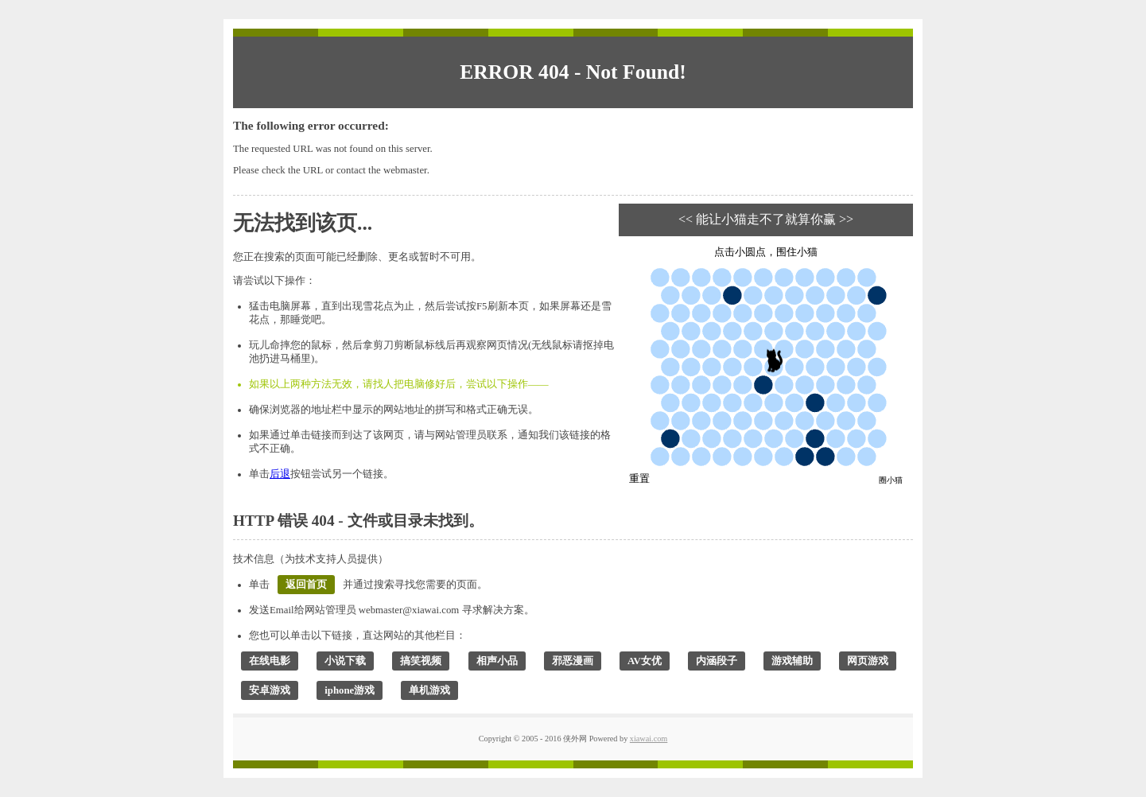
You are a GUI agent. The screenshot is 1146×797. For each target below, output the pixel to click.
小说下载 (345, 661)
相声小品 (497, 661)
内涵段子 (716, 661)
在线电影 (269, 661)
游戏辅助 (792, 661)
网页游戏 (867, 661)
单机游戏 (429, 690)
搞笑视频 (420, 661)
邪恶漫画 (572, 661)
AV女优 (644, 661)
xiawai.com (648, 738)
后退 (280, 474)
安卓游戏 (269, 690)
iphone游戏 (349, 690)
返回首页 (306, 584)
